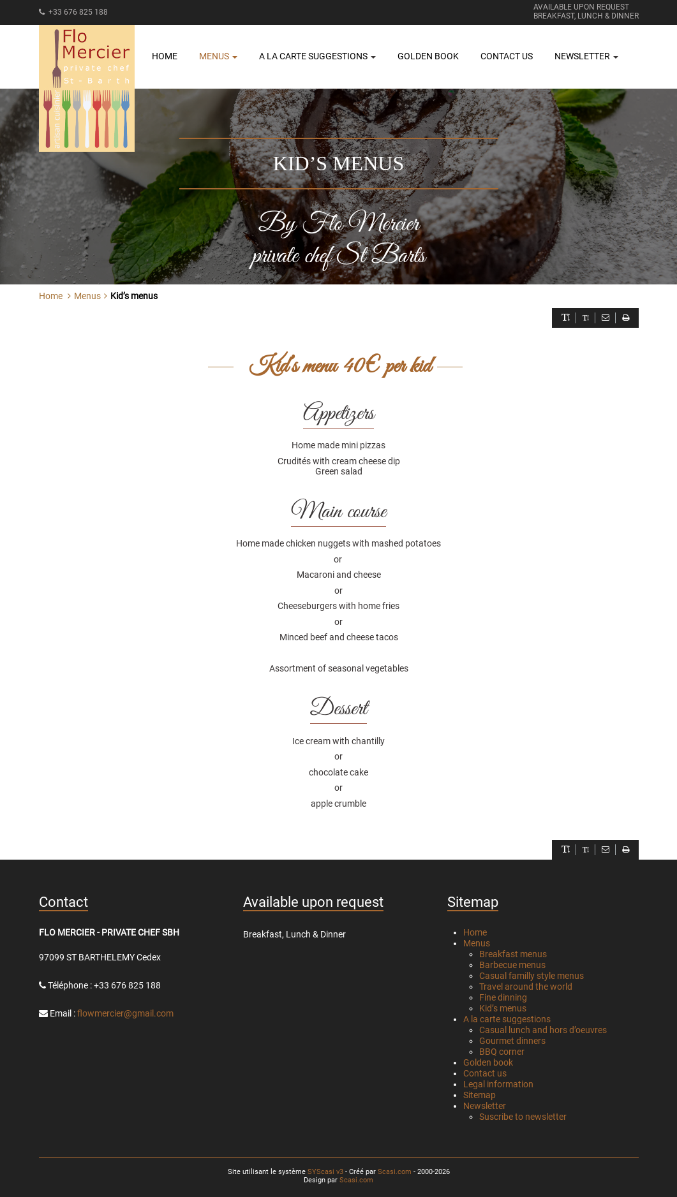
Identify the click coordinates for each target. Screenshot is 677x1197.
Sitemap (479, 1095)
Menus (476, 943)
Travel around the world (525, 986)
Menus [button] (218, 56)
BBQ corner (501, 1051)
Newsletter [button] (586, 56)
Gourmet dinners (512, 1041)
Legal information (498, 1084)
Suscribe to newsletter (523, 1117)
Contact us (506, 56)
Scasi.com (395, 1172)
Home (164, 56)
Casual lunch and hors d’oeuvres (543, 1030)
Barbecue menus (512, 965)
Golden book (428, 56)
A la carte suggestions (507, 1019)
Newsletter (484, 1106)
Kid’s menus (502, 1008)
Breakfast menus (513, 954)
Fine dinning (503, 997)
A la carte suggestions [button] (317, 56)
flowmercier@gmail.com (125, 1013)
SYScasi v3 (325, 1172)
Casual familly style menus (531, 976)
